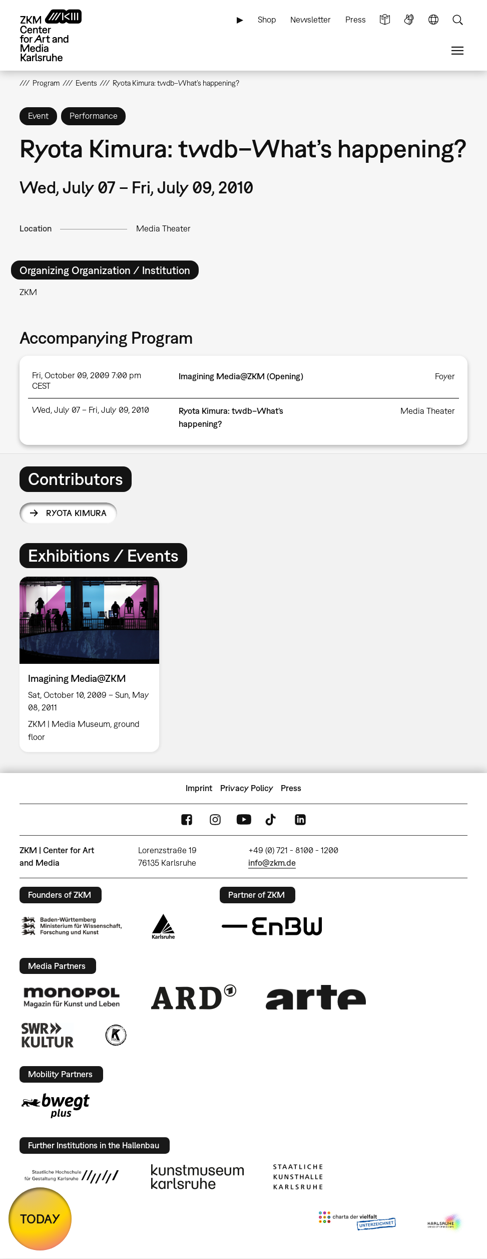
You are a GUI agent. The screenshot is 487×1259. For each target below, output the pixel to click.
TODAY (40, 1218)
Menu (457, 51)
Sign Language (409, 20)
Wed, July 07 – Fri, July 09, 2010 (90, 410)
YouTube (244, 820)
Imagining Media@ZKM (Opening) (241, 376)
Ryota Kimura (76, 513)
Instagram (215, 820)
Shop (267, 20)
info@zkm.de (272, 863)
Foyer (445, 376)
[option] (93, 664)
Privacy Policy (246, 788)
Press (355, 20)
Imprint (199, 788)
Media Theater (163, 228)
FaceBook (187, 820)
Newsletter (310, 20)
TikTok (272, 820)
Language (433, 20)
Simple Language (385, 20)
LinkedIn (300, 820)
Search (457, 20)
